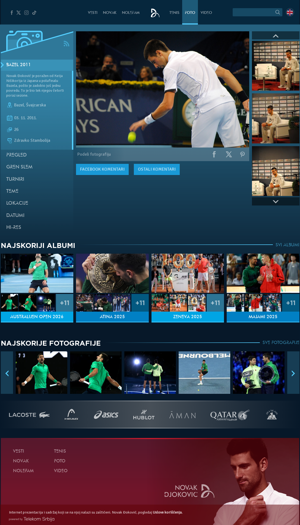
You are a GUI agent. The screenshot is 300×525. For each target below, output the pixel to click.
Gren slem (19, 167)
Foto (190, 13)
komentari (102, 169)
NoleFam (131, 13)
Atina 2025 (112, 317)
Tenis (174, 13)
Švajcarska (36, 105)
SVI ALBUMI (287, 245)
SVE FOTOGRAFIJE (281, 343)
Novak (109, 13)
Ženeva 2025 (187, 317)
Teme (12, 191)
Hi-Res (13, 227)
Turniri (15, 179)
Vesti (92, 13)
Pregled (16, 155)
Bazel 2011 (18, 65)
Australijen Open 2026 (37, 317)
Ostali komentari (157, 169)
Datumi (15, 215)
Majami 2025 (263, 317)
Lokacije (17, 203)
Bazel (19, 105)
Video (206, 13)
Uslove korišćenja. (167, 512)
